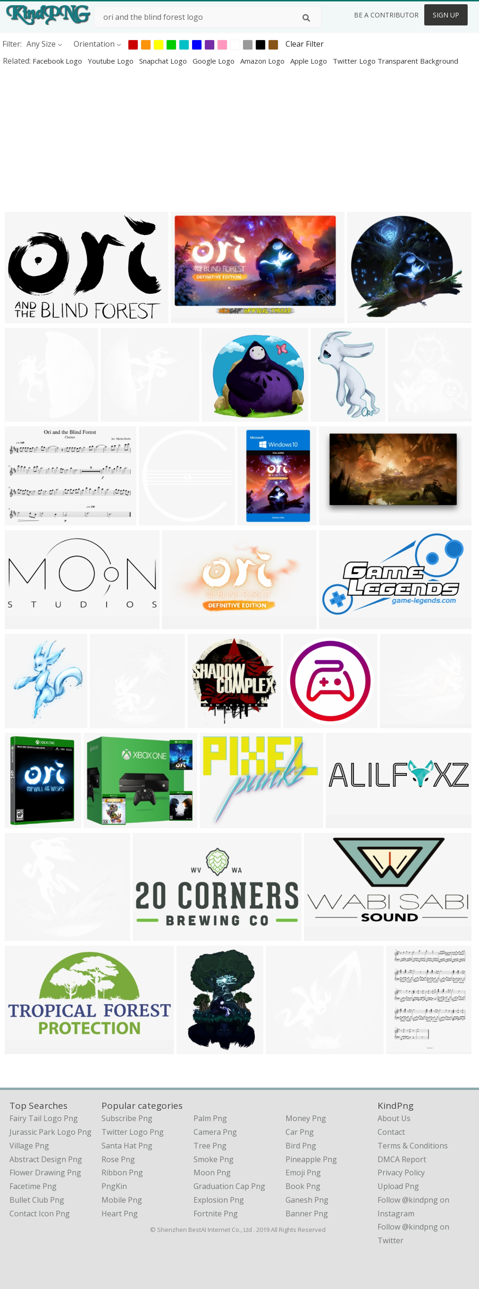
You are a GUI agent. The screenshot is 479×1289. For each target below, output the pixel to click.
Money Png (306, 1118)
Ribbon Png (122, 1172)
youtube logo (111, 61)
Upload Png (398, 1186)
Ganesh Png (307, 1200)
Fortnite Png (215, 1213)
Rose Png (118, 1159)
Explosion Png (218, 1200)
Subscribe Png (126, 1118)
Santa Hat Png (126, 1145)
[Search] (306, 18)
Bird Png (301, 1145)
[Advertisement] (239, 139)
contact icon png (39, 1213)
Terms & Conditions (413, 1145)
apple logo (309, 61)
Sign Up (446, 14)
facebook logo (58, 61)
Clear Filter (305, 44)
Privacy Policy (401, 1172)
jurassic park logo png (50, 1132)
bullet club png (36, 1200)
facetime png (33, 1186)
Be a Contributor (386, 14)
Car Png (300, 1132)
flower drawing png (45, 1172)
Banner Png (307, 1213)
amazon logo (263, 61)
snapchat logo (164, 61)
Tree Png (210, 1145)
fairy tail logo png (43, 1118)
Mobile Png (121, 1200)
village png (29, 1145)
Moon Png (212, 1172)
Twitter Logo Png (132, 1132)
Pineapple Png (311, 1159)
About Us (394, 1118)
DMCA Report (402, 1159)
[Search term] (207, 17)
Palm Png (210, 1118)
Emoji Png (303, 1172)
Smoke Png (213, 1159)
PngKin (114, 1186)
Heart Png (119, 1213)
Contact (391, 1132)
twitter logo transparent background (395, 61)
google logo (214, 61)
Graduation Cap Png (229, 1186)
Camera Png (215, 1132)
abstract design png (45, 1159)
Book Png (303, 1186)
